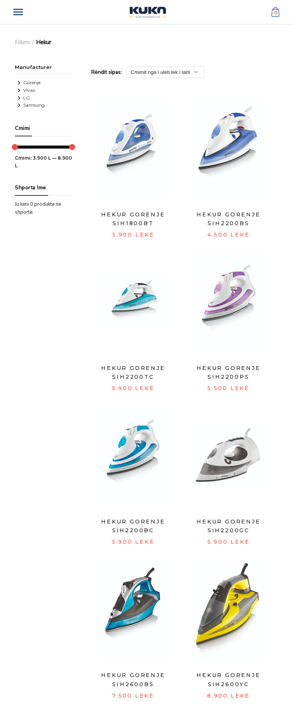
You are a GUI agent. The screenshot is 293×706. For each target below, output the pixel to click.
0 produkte (42, 204)
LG (23, 98)
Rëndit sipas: (106, 72)
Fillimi (22, 42)
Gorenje (28, 82)
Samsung (31, 105)
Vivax (26, 90)
